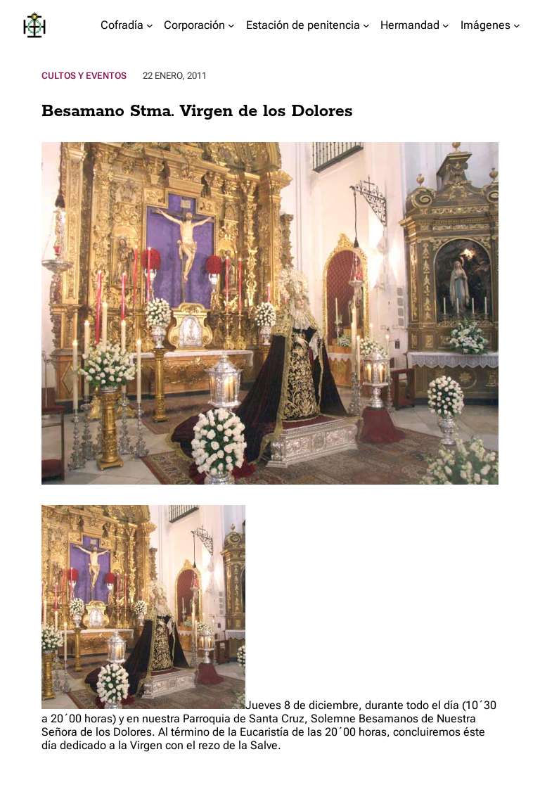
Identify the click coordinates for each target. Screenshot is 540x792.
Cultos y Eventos (84, 75)
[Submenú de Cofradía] (149, 25)
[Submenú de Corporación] (231, 25)
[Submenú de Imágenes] (516, 25)
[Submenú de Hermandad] (445, 25)
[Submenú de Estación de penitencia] (366, 25)
